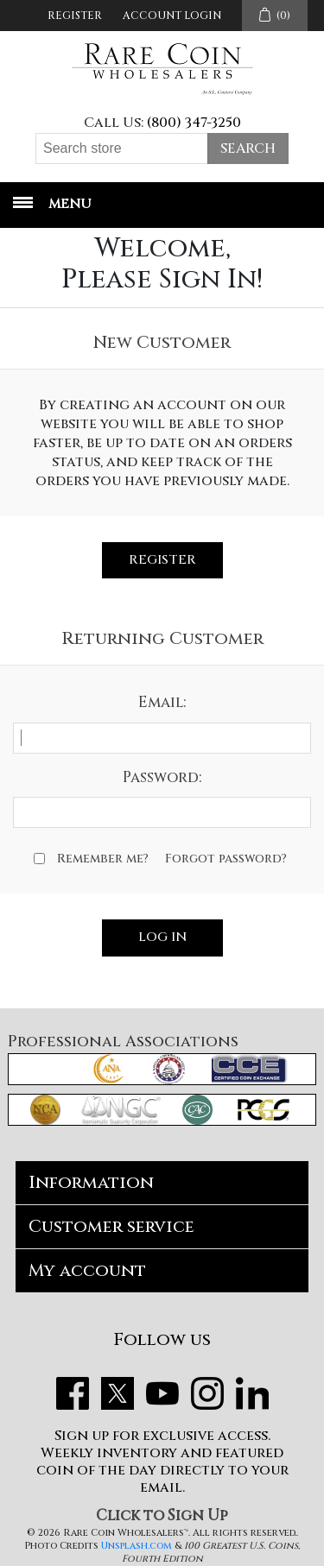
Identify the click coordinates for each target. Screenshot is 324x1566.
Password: (162, 777)
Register (75, 15)
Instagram (207, 1393)
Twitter (117, 1393)
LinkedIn (252, 1393)
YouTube (162, 1393)
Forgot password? (226, 858)
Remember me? (103, 858)
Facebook (72, 1393)
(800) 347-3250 (194, 122)
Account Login (172, 15)
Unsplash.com (136, 1545)
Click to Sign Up (162, 1515)
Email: (162, 702)
